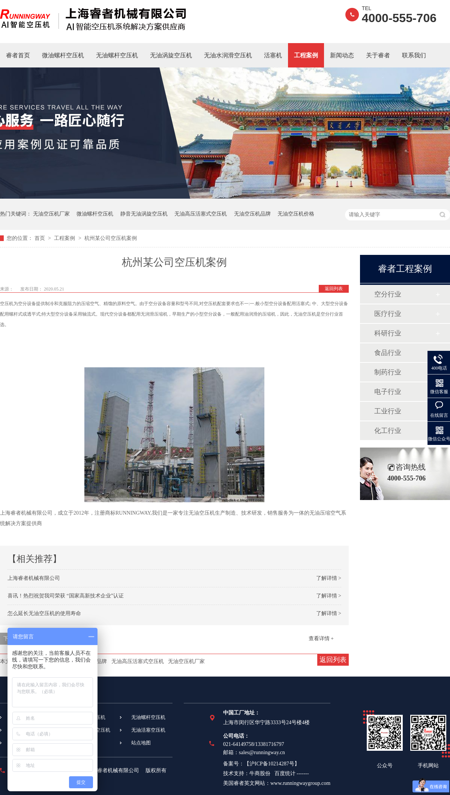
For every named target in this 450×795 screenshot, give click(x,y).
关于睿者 (378, 55)
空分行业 (387, 294)
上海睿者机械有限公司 (34, 578)
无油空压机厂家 (51, 214)
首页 (40, 238)
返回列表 (334, 288)
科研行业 (387, 333)
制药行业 (387, 372)
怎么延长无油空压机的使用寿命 (44, 613)
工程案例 (306, 55)
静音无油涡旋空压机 (144, 214)
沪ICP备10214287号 (271, 764)
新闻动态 (342, 55)
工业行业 (387, 411)
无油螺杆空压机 (117, 55)
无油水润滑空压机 (228, 55)
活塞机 (273, 55)
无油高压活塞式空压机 (200, 214)
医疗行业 (387, 313)
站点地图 (141, 743)
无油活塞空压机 (148, 730)
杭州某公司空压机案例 (110, 238)
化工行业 (387, 430)
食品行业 (387, 352)
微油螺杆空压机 (63, 55)
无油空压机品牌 (252, 214)
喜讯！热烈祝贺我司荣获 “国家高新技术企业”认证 (66, 596)
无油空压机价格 (296, 214)
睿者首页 (18, 55)
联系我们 (414, 55)
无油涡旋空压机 (171, 55)
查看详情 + (321, 638)
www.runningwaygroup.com (300, 783)
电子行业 (387, 391)
